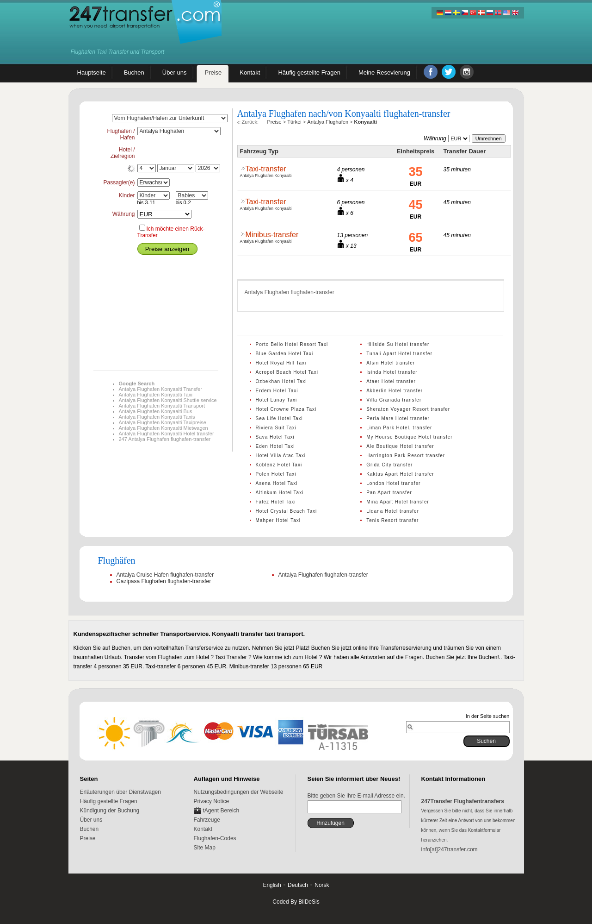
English (272, 885)
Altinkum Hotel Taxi (280, 492)
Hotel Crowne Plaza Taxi (286, 409)
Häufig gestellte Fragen (108, 801)
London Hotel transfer (393, 483)
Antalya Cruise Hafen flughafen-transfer (165, 575)
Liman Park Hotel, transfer (399, 427)
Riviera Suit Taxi (276, 427)
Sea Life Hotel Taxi (279, 418)
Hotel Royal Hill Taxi (281, 362)
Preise (88, 838)
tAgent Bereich (221, 810)
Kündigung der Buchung (110, 810)
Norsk (321, 885)
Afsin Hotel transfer (390, 362)
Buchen (89, 829)
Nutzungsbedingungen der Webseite (239, 792)
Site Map (205, 847)
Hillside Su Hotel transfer (397, 344)
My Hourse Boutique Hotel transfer (409, 437)
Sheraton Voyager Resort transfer (408, 409)
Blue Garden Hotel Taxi (285, 353)
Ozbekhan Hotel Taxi (281, 381)
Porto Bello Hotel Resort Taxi (292, 344)
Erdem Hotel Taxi (277, 390)
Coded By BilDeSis (295, 902)
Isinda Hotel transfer (392, 372)
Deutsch (298, 885)
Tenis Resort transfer (392, 520)
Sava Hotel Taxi (275, 437)
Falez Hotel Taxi (276, 501)
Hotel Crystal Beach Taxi (286, 511)
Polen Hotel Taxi (276, 474)
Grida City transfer (389, 464)
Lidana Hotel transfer (392, 511)
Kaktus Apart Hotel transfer (400, 474)
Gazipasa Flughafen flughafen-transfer (164, 581)
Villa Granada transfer (393, 399)
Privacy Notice (211, 801)
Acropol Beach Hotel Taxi (287, 372)
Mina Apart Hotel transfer (397, 501)
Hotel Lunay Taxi (276, 399)
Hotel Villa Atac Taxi (281, 455)
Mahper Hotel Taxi (278, 520)
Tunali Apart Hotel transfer (399, 353)
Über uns (91, 820)
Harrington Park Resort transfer (405, 455)
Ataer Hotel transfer (391, 381)
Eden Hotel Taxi (275, 446)
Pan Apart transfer (389, 492)
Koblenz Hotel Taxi (279, 464)
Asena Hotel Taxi (277, 483)
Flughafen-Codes (215, 838)
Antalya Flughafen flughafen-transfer (323, 575)
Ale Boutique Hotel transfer (400, 446)
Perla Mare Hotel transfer (398, 418)
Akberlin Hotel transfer (394, 390)
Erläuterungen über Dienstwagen (120, 792)
